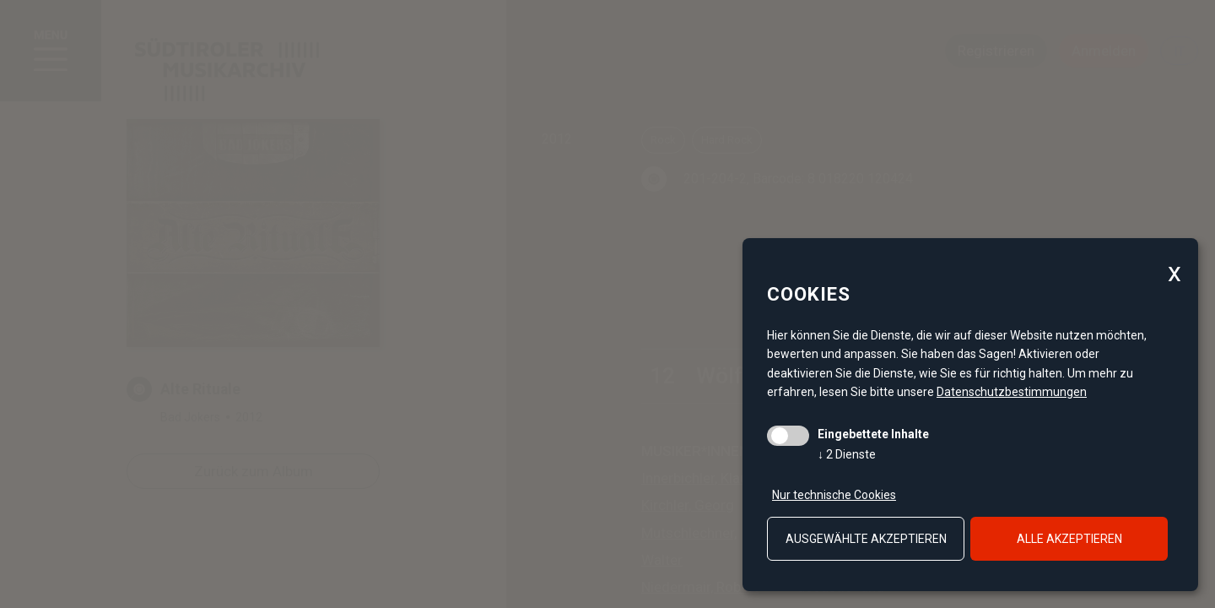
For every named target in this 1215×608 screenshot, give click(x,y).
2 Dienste (847, 454)
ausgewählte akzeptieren (866, 539)
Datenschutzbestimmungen (1012, 392)
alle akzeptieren (1069, 539)
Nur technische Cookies (834, 495)
